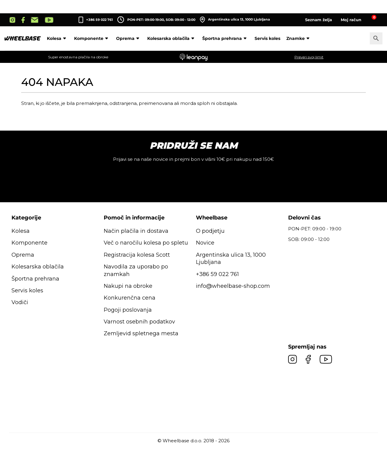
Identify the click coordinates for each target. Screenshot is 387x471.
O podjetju (210, 231)
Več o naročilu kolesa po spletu (146, 242)
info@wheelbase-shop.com (233, 286)
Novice (205, 242)
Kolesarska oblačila (171, 38)
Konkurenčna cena (129, 297)
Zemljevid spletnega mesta (141, 333)
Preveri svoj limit (309, 57)
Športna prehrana (225, 38)
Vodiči (19, 302)
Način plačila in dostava (136, 231)
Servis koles (267, 38)
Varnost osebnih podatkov (139, 321)
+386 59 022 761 (99, 20)
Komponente (92, 38)
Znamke (298, 38)
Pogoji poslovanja (128, 310)
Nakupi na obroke (128, 286)
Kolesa (57, 38)
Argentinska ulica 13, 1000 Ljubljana (235, 20)
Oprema (128, 38)
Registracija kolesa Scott (137, 255)
